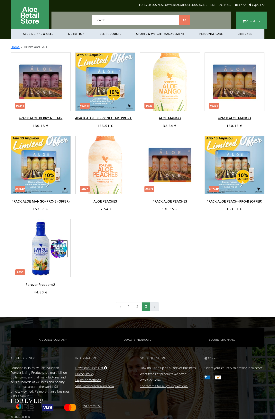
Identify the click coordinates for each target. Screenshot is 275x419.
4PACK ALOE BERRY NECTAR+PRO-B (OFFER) (109, 118)
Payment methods (88, 380)
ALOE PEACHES (105, 201)
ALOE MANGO (170, 118)
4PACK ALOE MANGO (234, 118)
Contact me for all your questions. (164, 386)
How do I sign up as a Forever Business (168, 368)
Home (15, 47)
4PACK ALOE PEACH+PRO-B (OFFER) (234, 201)
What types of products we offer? (163, 374)
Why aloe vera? (150, 380)
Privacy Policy (84, 374)
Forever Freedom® (40, 284)
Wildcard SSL (92, 406)
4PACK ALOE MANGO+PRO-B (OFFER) (41, 201)
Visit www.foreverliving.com (94, 386)
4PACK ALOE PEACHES (169, 201)
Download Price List (91, 368)
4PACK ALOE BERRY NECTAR (40, 118)
